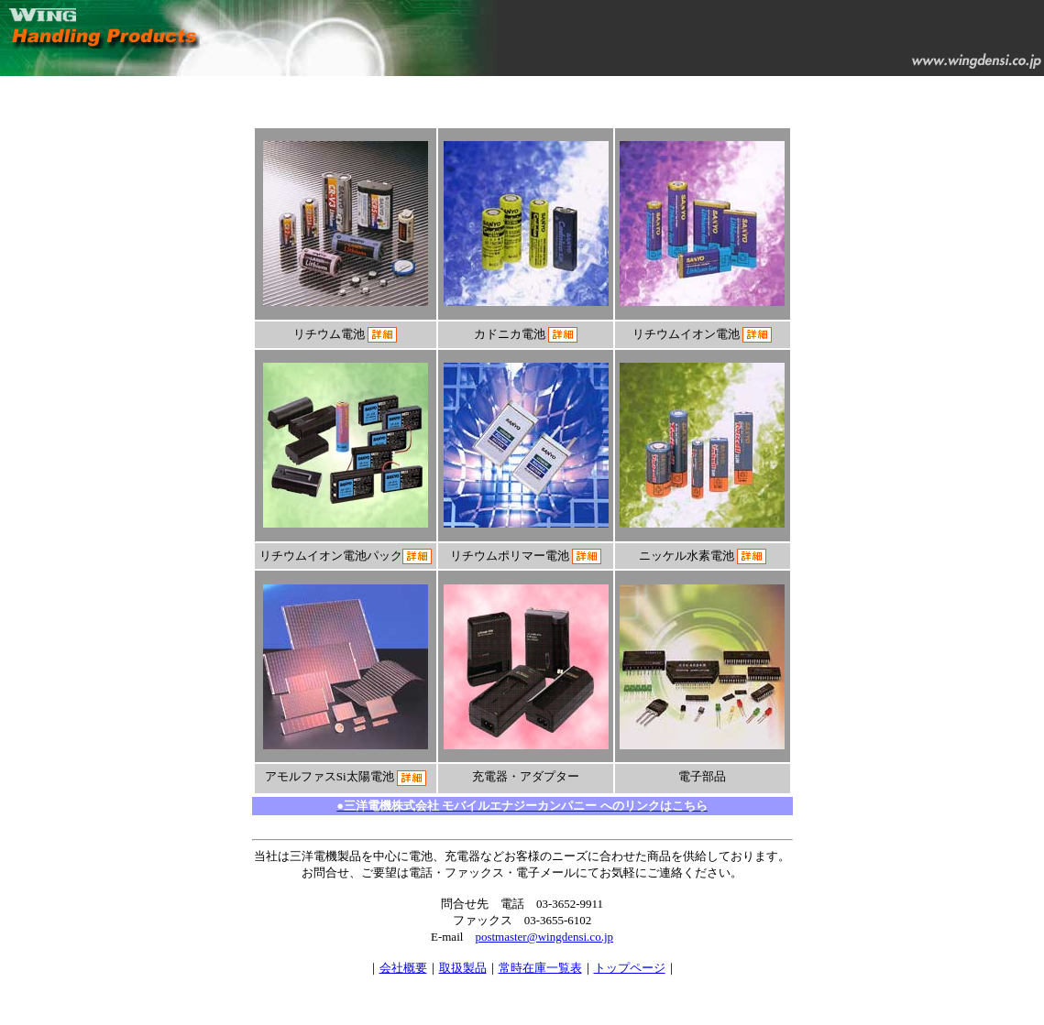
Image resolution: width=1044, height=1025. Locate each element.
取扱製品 (463, 968)
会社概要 (403, 968)
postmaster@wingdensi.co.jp (544, 936)
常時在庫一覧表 (540, 968)
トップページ (629, 968)
